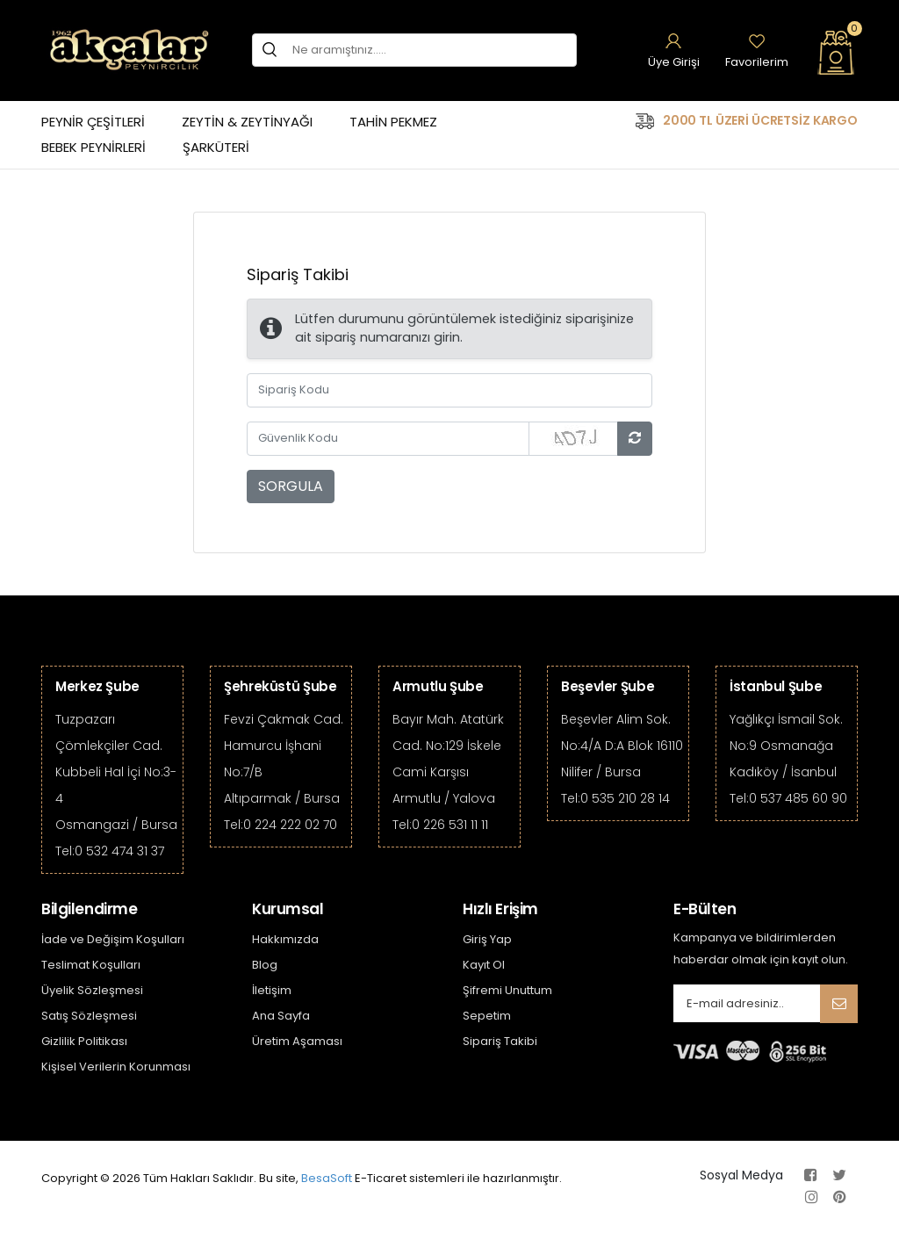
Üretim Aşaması (297, 1041)
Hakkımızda (285, 939)
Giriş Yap (487, 939)
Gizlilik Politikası (84, 1041)
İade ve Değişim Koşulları (112, 939)
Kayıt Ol (484, 964)
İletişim (271, 990)
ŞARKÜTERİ (216, 147)
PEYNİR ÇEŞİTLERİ (93, 121)
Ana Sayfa (281, 1015)
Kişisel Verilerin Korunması (116, 1066)
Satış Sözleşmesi (89, 1015)
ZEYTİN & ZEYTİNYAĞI (247, 121)
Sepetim (487, 1015)
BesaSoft (326, 1178)
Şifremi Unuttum (507, 990)
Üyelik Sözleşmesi (92, 990)
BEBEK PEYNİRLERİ (93, 147)
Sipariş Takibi (500, 1041)
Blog (264, 964)
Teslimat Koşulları (90, 964)
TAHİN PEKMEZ (393, 121)
